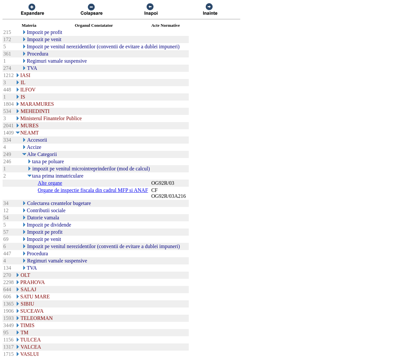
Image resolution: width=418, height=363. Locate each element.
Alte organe (50, 183)
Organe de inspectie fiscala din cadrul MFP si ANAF (93, 190)
